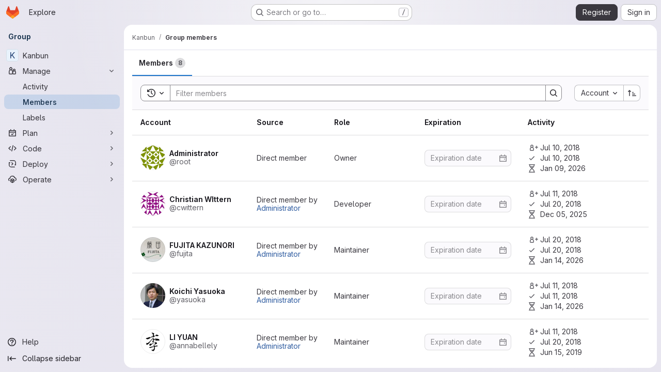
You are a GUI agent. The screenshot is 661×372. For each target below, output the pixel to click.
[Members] (62, 102)
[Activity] (62, 86)
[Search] (352, 93)
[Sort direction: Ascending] (632, 93)
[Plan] (62, 133)
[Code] (62, 148)
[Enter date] (467, 158)
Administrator (279, 208)
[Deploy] (62, 164)
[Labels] (62, 117)
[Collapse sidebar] (62, 358)
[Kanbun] (62, 55)
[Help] (62, 342)
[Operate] (62, 179)
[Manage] (62, 71)
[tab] (162, 63)
